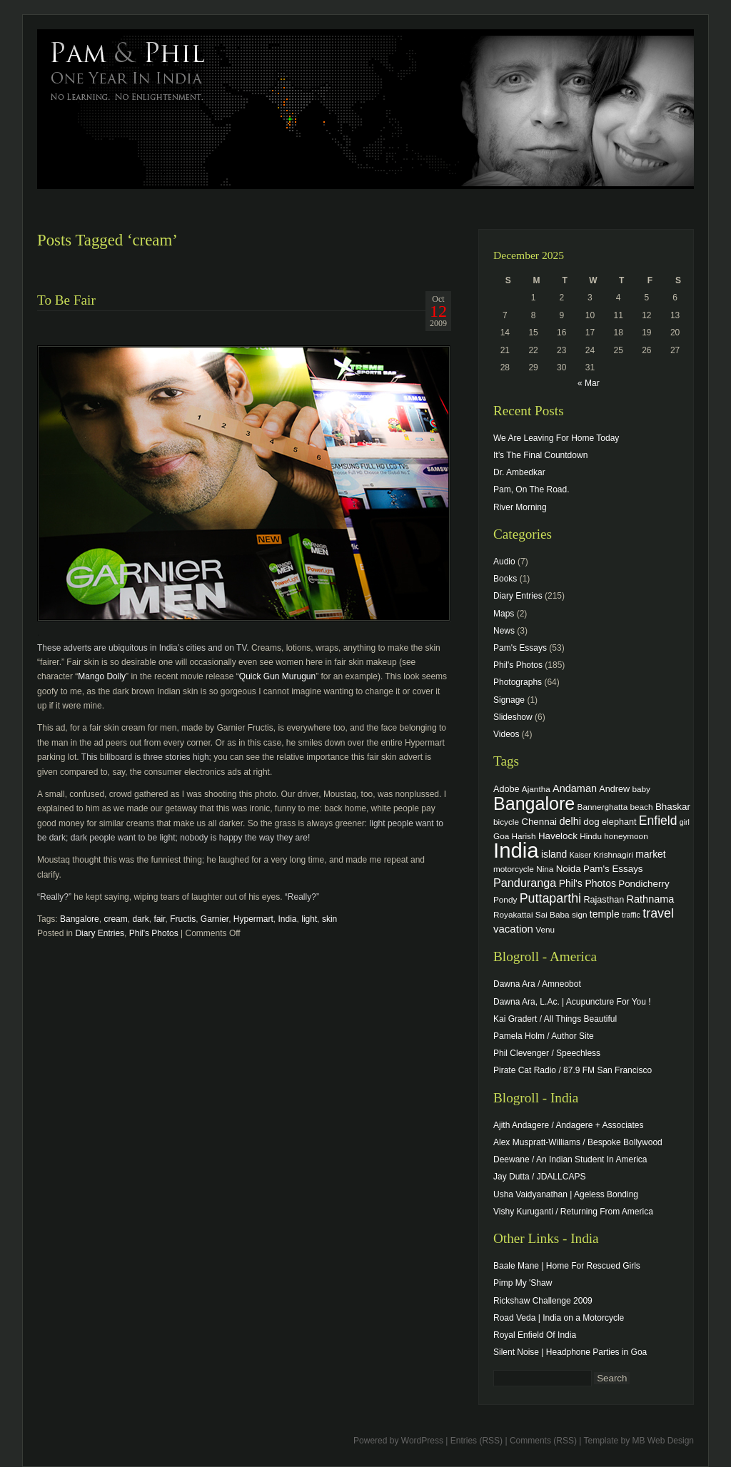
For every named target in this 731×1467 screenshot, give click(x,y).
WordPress (422, 1441)
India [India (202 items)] (516, 850)
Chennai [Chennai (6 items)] (539, 821)
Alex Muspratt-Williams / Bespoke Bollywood (577, 1142)
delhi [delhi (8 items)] (570, 821)
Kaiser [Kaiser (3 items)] (580, 855)
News (504, 631)
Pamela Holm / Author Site (543, 1036)
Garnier (214, 919)
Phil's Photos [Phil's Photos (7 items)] (587, 883)
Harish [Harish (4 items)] (524, 836)
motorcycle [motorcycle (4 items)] (513, 868)
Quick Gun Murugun (277, 676)
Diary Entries (99, 933)
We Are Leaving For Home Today (556, 438)
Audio (504, 562)
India (287, 919)
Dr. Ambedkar (519, 472)
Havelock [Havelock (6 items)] (558, 836)
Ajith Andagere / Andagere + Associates (568, 1125)
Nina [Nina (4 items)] (544, 868)
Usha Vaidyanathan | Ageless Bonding (565, 1194)
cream (115, 919)
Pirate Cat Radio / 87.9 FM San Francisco (572, 1070)
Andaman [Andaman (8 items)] (575, 788)
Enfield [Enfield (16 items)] (658, 820)
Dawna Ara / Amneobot (537, 984)
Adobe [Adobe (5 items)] (506, 789)
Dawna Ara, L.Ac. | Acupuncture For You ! (572, 1002)
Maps (503, 614)
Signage (509, 700)
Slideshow (513, 717)
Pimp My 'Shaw (522, 1283)
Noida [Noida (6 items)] (568, 868)
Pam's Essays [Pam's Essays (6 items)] (613, 868)
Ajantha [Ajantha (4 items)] (536, 788)
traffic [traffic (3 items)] (631, 914)
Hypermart (253, 919)
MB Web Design (663, 1441)
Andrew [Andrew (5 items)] (614, 789)
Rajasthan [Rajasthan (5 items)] (603, 900)
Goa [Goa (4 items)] (501, 836)
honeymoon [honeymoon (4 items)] (625, 836)
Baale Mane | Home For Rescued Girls (566, 1266)
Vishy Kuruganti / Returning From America (573, 1212)
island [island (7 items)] (554, 854)
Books (505, 579)
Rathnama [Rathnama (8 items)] (651, 899)
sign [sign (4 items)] (580, 914)
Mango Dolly (102, 676)
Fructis (183, 919)
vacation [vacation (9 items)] (513, 929)
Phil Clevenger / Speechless (546, 1053)
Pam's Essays (520, 648)
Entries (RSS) (476, 1441)
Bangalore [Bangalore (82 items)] (534, 803)
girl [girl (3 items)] (685, 822)
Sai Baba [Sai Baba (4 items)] (552, 914)
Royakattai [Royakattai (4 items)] (513, 914)
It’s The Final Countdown (540, 455)
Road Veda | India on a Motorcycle (558, 1318)
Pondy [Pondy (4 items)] (505, 899)
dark (140, 919)
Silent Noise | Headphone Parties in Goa (570, 1352)
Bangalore (79, 919)
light (309, 919)
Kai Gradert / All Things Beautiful (555, 1019)
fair (159, 919)
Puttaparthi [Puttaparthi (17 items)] (550, 898)
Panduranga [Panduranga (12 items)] (524, 882)
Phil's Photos (153, 933)
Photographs (517, 682)
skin (329, 919)
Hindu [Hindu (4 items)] (591, 836)
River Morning (520, 507)
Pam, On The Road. (531, 489)
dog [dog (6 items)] (591, 821)
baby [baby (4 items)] (641, 788)
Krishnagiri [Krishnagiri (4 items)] (613, 854)
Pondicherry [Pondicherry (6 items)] (643, 883)
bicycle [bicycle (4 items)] (506, 821)
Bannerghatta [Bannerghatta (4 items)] (603, 806)
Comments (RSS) (543, 1441)
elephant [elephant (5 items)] (619, 822)
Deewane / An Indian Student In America (570, 1159)
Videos (506, 734)
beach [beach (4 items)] (641, 806)
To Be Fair (66, 300)
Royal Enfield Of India (534, 1335)
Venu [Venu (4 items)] (545, 929)
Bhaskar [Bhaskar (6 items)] (672, 806)
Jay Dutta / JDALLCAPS (539, 1177)
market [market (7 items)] (650, 854)
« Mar (589, 383)
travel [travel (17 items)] (658, 913)
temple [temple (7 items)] (605, 914)
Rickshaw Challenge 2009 (543, 1301)
